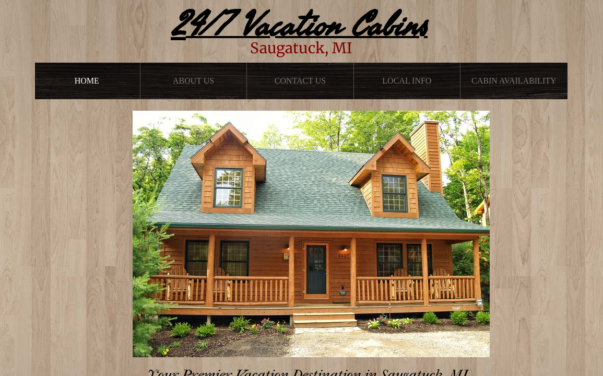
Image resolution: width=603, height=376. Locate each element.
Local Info (406, 80)
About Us (193, 80)
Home (87, 80)
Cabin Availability (514, 80)
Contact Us (300, 80)
